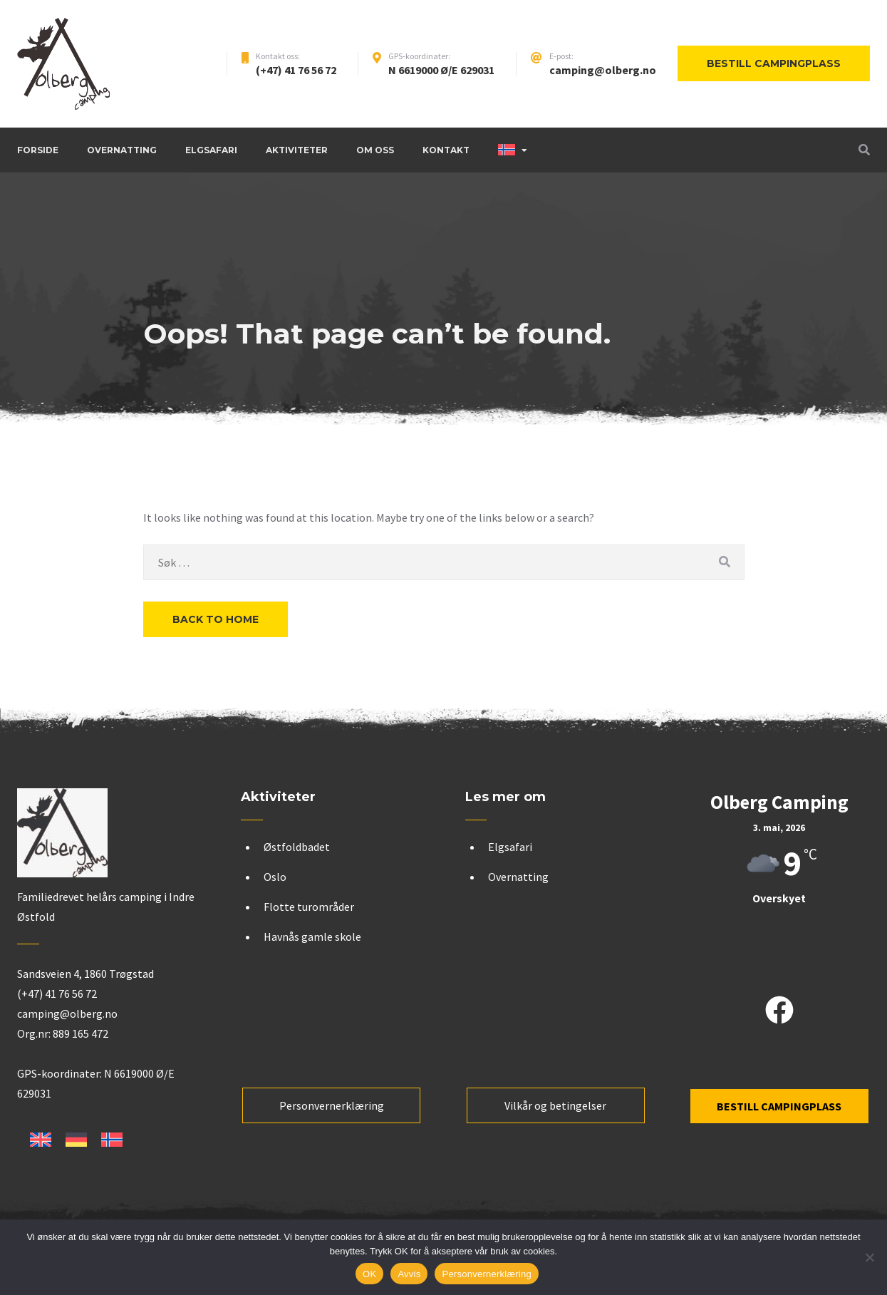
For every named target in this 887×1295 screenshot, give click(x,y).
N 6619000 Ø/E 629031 (441, 70)
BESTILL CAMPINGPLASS (779, 1106)
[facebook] (779, 1012)
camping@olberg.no (602, 70)
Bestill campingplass (774, 63)
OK (369, 1274)
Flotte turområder (309, 906)
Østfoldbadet (297, 847)
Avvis (409, 1274)
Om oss (375, 150)
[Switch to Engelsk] (40, 1140)
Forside (37, 150)
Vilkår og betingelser (555, 1105)
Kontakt (446, 150)
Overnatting (122, 150)
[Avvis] (869, 1257)
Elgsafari (211, 150)
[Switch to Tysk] (76, 1140)
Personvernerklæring (331, 1105)
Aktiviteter (297, 150)
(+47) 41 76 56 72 (296, 70)
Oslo (275, 877)
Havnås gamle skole (312, 936)
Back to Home (215, 619)
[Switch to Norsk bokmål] (112, 1140)
